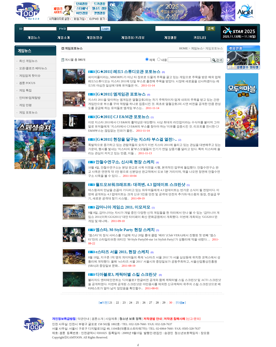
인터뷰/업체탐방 (30, 97)
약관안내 (83, 318)
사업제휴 (111, 318)
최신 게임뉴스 (28, 61)
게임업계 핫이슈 (30, 75)
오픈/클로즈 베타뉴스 (33, 68)
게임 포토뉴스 (28, 112)
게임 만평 (25, 105)
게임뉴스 (197, 48)
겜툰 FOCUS (27, 83)
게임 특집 (25, 90)
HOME (183, 48)
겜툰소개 (97, 318)
